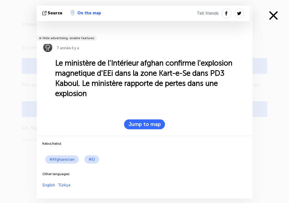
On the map (86, 13)
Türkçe (64, 185)
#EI (92, 159)
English (48, 185)
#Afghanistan (62, 159)
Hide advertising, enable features (68, 38)
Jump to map (144, 124)
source (52, 13)
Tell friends (208, 13)
